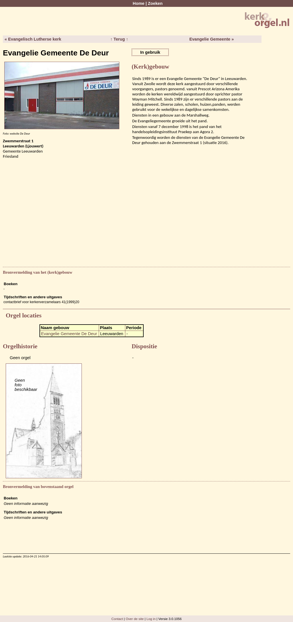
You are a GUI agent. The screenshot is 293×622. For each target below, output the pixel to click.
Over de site (135, 619)
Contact (117, 619)
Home (138, 3)
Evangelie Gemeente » (211, 39)
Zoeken (155, 3)
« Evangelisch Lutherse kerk (33, 39)
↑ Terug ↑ (119, 39)
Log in (151, 619)
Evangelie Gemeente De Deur (69, 333)
